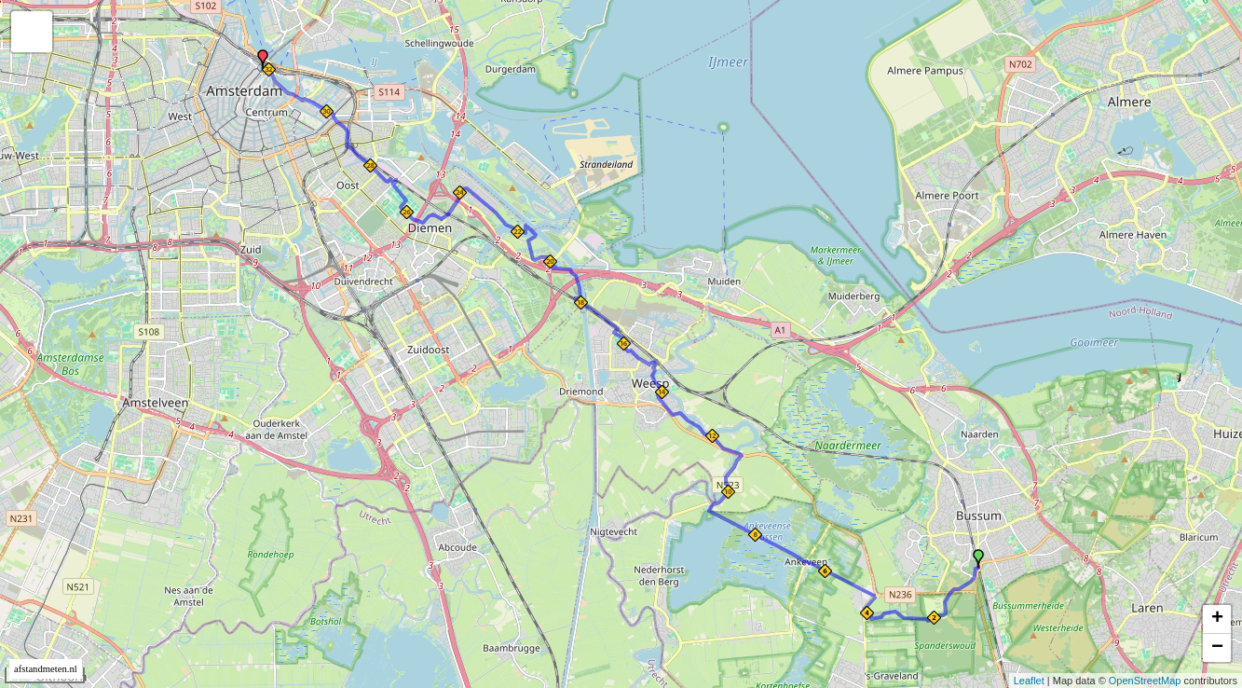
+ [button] (1217, 619)
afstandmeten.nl (45, 669)
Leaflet (1029, 680)
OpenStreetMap (1145, 680)
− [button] (1217, 648)
